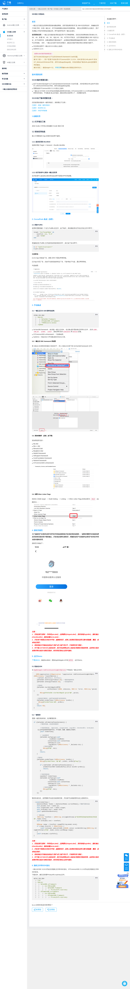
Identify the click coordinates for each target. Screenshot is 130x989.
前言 (108, 23)
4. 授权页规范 (111, 42)
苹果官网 (58, 67)
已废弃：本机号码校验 (39, 110)
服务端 (4, 68)
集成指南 (10, 36)
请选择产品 (86, 3)
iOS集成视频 (11, 46)
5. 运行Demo (111, 46)
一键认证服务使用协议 (9, 89)
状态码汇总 (11, 42)
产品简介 (5, 9)
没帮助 (51, 910)
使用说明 (5, 14)
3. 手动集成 (111, 38)
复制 (96, 231)
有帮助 (37, 910)
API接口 (10, 39)
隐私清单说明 (11, 49)
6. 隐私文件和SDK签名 (114, 49)
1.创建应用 (110, 30)
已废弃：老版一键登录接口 (41, 105)
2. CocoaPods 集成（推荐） (116, 34)
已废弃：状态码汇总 (39, 108)
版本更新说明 (111, 27)
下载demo (36, 661)
